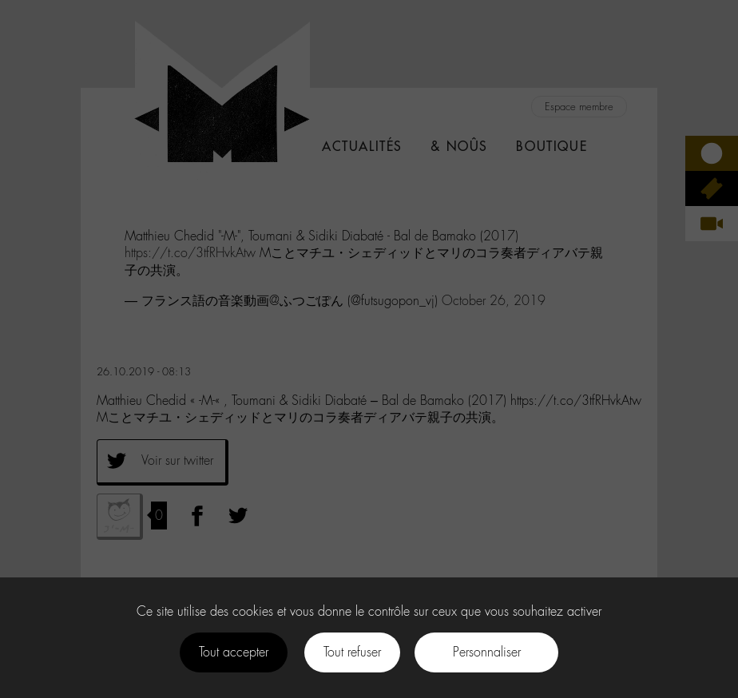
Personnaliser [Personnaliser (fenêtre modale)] (487, 652)
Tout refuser (352, 652)
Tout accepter (233, 652)
